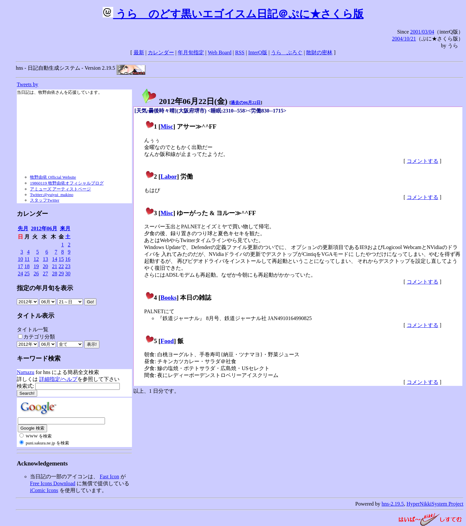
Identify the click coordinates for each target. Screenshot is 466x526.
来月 (65, 228)
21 (54, 266)
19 (36, 266)
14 (54, 259)
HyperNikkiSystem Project (434, 504)
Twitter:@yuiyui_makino (51, 194)
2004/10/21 (404, 38)
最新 (139, 52)
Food (167, 341)
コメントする (422, 161)
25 (27, 273)
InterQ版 (257, 52)
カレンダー (161, 52)
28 (54, 273)
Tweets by (27, 84)
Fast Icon (109, 476)
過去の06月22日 (246, 102)
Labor (169, 176)
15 (61, 259)
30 (67, 273)
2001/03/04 (422, 32)
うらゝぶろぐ (286, 52)
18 (27, 266)
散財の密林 (319, 52)
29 (61, 273)
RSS (240, 52)
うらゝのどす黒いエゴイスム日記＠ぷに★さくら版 (233, 14)
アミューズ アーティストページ (60, 189)
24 (20, 273)
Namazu (25, 372)
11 (27, 259)
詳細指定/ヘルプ (58, 379)
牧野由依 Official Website (53, 177)
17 (20, 266)
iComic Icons (44, 490)
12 (36, 259)
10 (20, 259)
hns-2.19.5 (393, 504)
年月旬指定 (191, 52)
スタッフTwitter (44, 200)
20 (45, 266)
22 (61, 266)
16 (67, 259)
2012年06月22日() (184, 101)
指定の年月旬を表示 (45, 288)
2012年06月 (44, 228)
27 (45, 273)
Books (169, 297)
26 (36, 273)
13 (45, 259)
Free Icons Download (52, 483)
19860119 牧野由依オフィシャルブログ (67, 183)
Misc (167, 126)
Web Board (219, 52)
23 (67, 266)
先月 (23, 228)
